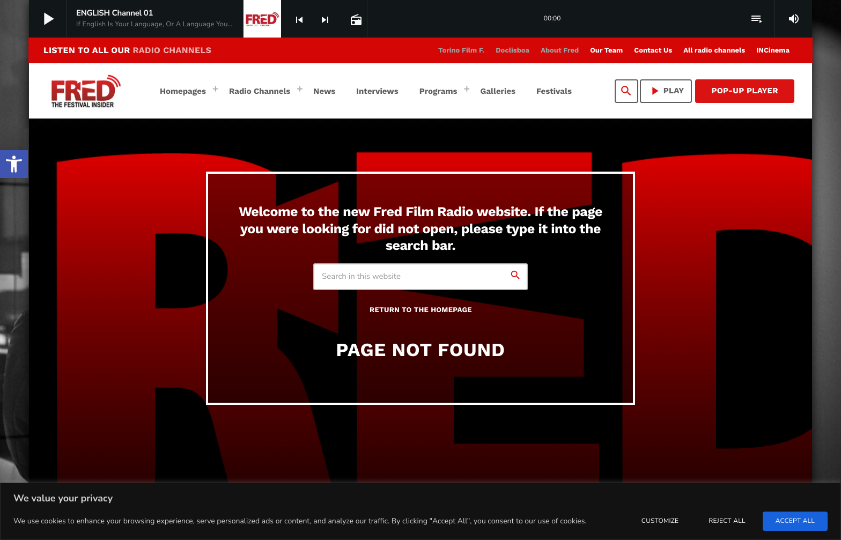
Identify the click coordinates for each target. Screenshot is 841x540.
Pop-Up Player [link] (744, 90)
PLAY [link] (666, 91)
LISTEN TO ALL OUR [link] (127, 50)
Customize (659, 521)
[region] (420, 511)
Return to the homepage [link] (421, 310)
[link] (14, 164)
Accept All (795, 521)
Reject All (727, 521)
